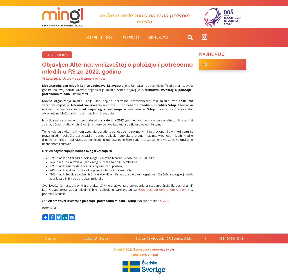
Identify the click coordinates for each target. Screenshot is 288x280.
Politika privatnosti (144, 254)
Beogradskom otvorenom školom (162, 190)
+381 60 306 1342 (231, 238)
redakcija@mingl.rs (96, 238)
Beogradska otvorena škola (153, 249)
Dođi (110, 37)
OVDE (164, 201)
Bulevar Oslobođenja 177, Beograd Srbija (163, 238)
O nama (50, 238)
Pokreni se (131, 37)
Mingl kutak (158, 37)
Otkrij (92, 37)
